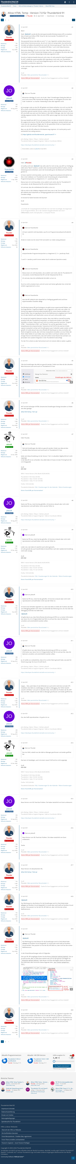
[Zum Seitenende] (73, 1158)
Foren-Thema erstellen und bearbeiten (13, 1139)
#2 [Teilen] (72, 88)
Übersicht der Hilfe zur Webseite (11, 1130)
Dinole (57, 1083)
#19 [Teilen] (72, 929)
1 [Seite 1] (2, 20)
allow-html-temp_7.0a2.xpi (29, 872)
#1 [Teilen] (72, 27)
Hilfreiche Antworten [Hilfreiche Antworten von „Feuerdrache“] (6, 181)
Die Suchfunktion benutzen (10, 1133)
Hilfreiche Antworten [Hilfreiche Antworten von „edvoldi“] (6, 456)
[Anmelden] (69, 2)
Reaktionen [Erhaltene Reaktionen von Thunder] (3, 43)
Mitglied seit (4, 49)
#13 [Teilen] (72, 713)
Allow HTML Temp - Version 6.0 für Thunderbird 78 (46, 1082)
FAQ (36, 487)
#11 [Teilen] (72, 641)
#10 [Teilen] (72, 589)
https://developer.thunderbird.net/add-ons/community (37, 145)
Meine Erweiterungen (65, 487)
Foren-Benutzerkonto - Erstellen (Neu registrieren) (16, 1136)
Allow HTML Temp (10, 1085)
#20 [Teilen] (72, 1010)
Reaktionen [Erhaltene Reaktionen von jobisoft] (3, 104)
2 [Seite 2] (5, 20)
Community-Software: (12, 1157)
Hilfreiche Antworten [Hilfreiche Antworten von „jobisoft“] (6, 110)
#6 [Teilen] (72, 403)
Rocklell (8, 1083)
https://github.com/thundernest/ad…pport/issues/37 (39, 134)
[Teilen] (73, 20)
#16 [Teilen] (72, 828)
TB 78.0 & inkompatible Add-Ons (65, 1082)
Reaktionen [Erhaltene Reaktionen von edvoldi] (3, 450)
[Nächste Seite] (8, 20)
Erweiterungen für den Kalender (48, 487)
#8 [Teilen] (72, 500)
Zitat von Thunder (30, 93)
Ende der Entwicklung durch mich (16, 1088)
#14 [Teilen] (72, 743)
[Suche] (65, 2)
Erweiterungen (59, 1085)
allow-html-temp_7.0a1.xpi (29, 412)
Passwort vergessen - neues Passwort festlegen (16, 1143)
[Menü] (73, 2)
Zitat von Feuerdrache (31, 228)
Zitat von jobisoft (30, 535)
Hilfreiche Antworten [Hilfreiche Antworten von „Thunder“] (6, 51)
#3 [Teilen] (72, 159)
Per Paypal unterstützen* (62, 1066)
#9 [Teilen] (72, 529)
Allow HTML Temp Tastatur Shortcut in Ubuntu (20, 1082)
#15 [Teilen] (72, 799)
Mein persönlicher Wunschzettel (37, 75)
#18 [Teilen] (72, 896)
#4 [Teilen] (72, 222)
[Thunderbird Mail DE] (10, 2)
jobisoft (28, 34)
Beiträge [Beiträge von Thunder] (3, 45)
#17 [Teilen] (72, 865)
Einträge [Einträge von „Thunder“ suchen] (3, 47)
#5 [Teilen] (72, 361)
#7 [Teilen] (72, 434)
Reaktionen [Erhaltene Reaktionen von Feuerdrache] (3, 175)
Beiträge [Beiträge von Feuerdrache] (3, 177)
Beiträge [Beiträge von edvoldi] (3, 452)
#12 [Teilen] (72, 682)
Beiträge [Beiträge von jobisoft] (3, 106)
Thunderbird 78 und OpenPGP (40, 1088)
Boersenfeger (59, 1090)
